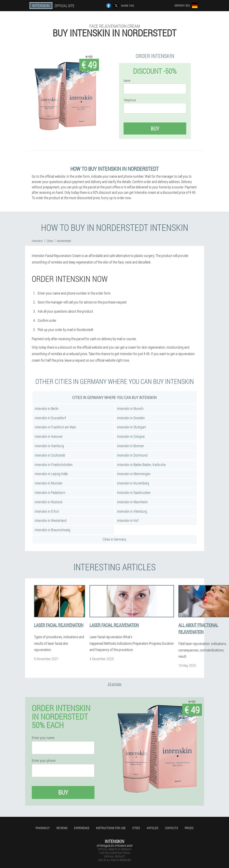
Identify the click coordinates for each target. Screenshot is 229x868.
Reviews (61, 828)
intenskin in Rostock (48, 501)
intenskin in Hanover (49, 436)
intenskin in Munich (130, 408)
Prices (189, 828)
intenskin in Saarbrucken (134, 492)
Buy (155, 128)
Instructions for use (111, 828)
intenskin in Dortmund (132, 455)
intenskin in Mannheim (132, 501)
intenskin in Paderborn (50, 492)
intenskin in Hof (128, 520)
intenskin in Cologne (131, 436)
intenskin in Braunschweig (52, 529)
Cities (136, 828)
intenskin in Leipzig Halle (51, 473)
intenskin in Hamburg (49, 445)
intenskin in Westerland (50, 520)
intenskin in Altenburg (132, 511)
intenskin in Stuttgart (131, 427)
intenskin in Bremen (130, 445)
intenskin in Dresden (131, 417)
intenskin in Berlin (47, 408)
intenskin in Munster (48, 483)
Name (127, 80)
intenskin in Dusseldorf (50, 417)
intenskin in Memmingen (133, 473)
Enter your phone (44, 760)
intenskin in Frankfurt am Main (55, 427)
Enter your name (43, 737)
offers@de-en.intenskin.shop (115, 845)
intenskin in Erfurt (47, 511)
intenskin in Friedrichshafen (54, 464)
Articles (152, 828)
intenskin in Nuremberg (133, 483)
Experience (81, 828)
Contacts (171, 828)
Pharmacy (43, 828)
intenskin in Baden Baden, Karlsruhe (141, 464)
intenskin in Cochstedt (50, 455)
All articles (115, 684)
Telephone (130, 100)
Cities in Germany (114, 539)
